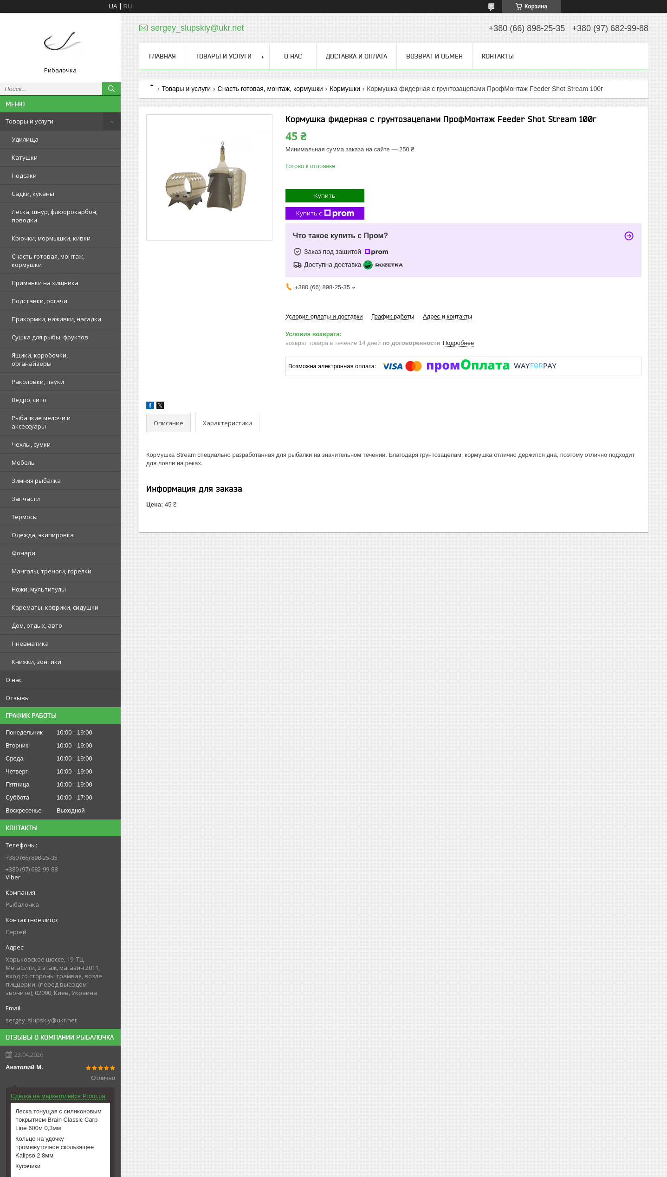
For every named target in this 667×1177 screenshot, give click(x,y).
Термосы (25, 517)
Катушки (25, 157)
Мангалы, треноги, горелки (51, 571)
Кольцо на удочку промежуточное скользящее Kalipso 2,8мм (54, 1147)
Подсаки (24, 175)
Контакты (498, 56)
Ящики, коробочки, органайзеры (40, 359)
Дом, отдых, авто (37, 625)
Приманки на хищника (45, 283)
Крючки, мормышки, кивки (51, 238)
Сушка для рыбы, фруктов (50, 337)
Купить (325, 195)
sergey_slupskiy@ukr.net (41, 1020)
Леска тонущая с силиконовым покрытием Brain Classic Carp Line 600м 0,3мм (58, 1119)
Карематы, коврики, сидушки (55, 607)
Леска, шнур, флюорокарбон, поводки (54, 216)
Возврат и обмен (434, 56)
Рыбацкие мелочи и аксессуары (41, 422)
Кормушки (345, 88)
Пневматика (30, 643)
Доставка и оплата (356, 56)
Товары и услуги (29, 121)
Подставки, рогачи (39, 301)
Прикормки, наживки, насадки (56, 319)
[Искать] (111, 89)
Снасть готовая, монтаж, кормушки (48, 260)
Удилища (25, 139)
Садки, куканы (33, 193)
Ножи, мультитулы (39, 589)
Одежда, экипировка (43, 535)
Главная (162, 56)
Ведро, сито (29, 400)
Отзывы (18, 698)
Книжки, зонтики (36, 661)
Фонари (23, 553)
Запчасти (26, 498)
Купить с (325, 213)
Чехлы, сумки (31, 444)
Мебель (23, 462)
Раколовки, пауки (38, 381)
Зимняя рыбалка (36, 480)
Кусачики (27, 1166)
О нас (14, 680)
